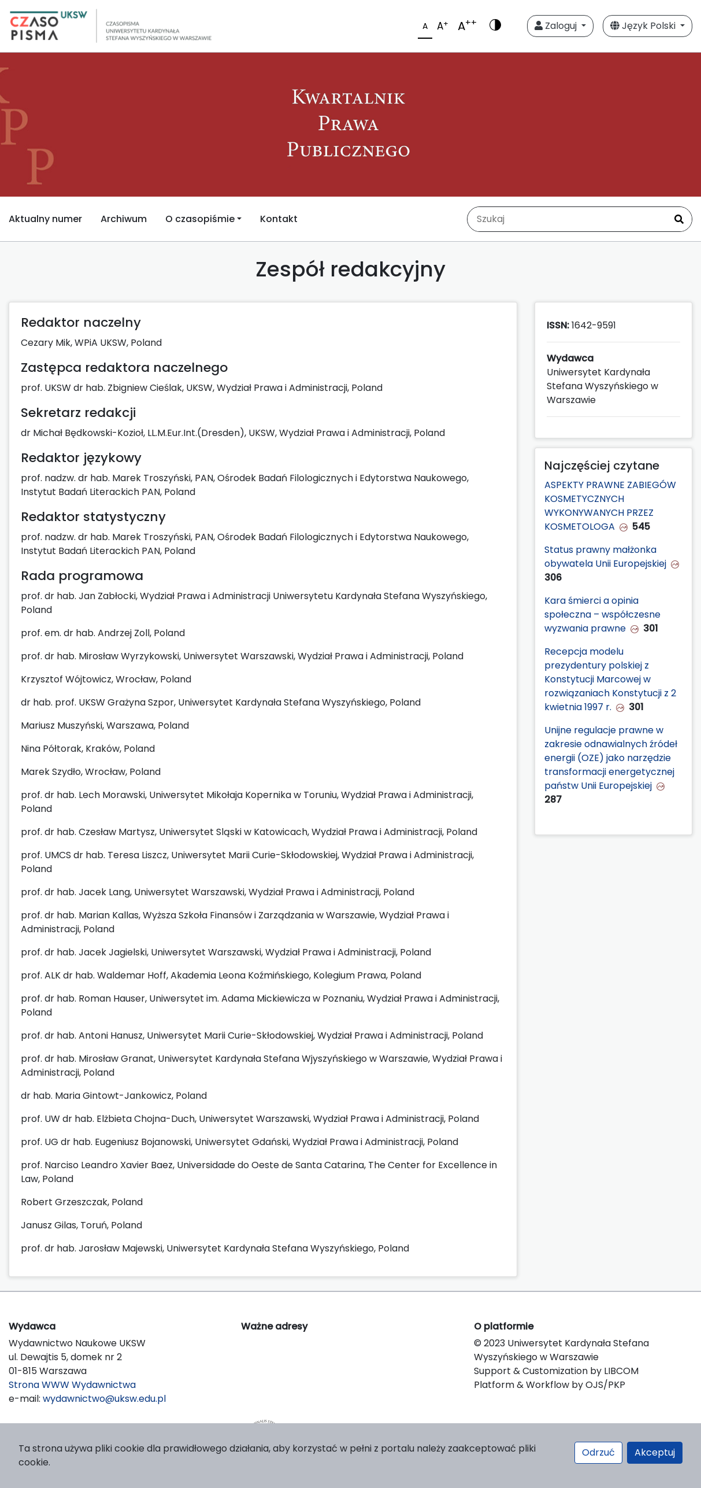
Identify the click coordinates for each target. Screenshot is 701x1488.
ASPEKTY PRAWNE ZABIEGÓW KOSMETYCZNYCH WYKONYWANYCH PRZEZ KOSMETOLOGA (610, 505)
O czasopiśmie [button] (200, 219)
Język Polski (644, 25)
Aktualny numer (45, 219)
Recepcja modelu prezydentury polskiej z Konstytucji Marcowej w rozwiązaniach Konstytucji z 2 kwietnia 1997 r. (610, 679)
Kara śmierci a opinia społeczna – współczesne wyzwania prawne (602, 614)
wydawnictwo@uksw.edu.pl (104, 1398)
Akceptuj (655, 1452)
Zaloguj (557, 25)
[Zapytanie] (567, 219)
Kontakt (279, 219)
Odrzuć (598, 1452)
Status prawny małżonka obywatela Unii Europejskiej (605, 556)
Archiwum (124, 219)
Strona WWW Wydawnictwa (72, 1384)
